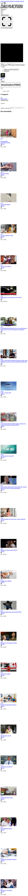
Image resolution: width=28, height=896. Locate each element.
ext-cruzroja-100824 (5, 674)
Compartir (11, 65)
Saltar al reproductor (5, 1)
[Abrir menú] (2, 3)
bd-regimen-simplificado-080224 (8, 859)
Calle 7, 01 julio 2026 (6, 393)
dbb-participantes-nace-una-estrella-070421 (11, 612)
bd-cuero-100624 (5, 173)
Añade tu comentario (6, 108)
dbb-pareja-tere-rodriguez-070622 (9, 643)
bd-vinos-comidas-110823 (7, 235)
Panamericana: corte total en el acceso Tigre (11, 297)
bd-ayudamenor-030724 (6, 828)
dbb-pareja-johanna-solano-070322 (9, 550)
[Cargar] (2, 13)
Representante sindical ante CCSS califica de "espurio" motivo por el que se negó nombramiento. (14, 487)
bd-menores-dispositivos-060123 (8, 705)
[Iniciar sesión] (5, 15)
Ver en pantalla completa (6, 22)
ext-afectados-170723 (6, 736)
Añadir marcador (20, 65)
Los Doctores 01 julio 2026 (7, 456)
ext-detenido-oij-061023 (6, 767)
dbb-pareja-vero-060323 (6, 890)
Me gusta (4, 65)
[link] (14, 78)
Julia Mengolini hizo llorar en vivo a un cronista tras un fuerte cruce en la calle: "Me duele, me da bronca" (14, 329)
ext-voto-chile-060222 (6, 266)
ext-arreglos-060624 (5, 204)
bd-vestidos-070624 (5, 142)
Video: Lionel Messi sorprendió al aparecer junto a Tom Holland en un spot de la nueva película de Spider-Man (14, 361)
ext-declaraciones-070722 (7, 797)
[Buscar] (2, 11)
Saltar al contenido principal (17, 1)
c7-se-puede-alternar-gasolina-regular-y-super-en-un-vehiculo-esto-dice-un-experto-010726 (13, 424)
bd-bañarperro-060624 (6, 581)
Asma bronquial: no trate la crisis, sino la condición (13, 519)
